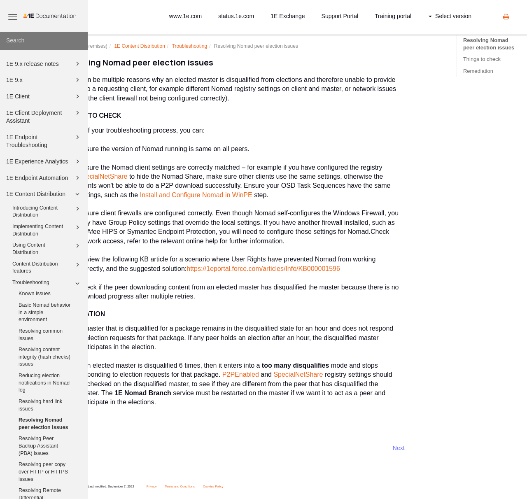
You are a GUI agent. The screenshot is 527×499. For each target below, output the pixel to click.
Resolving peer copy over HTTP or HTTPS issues (43, 472)
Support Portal (340, 16)
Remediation (478, 71)
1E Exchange (287, 16)
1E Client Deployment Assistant (44, 116)
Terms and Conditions (217, 486)
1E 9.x (44, 79)
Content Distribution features (47, 267)
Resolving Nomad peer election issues (43, 423)
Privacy (189, 486)
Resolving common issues (41, 334)
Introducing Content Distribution (47, 211)
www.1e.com (185, 16)
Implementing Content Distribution (47, 230)
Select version (450, 16)
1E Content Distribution (44, 193)
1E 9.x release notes (44, 63)
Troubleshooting (47, 283)
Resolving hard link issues (40, 405)
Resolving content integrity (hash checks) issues (44, 357)
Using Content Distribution (47, 248)
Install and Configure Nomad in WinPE (233, 194)
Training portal (393, 16)
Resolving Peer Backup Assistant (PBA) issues (38, 446)
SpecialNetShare (140, 176)
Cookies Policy (250, 486)
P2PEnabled (277, 374)
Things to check (482, 59)
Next (436, 448)
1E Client (44, 96)
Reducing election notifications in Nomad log (44, 383)
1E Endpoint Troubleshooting (44, 141)
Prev (110, 448)
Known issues (35, 293)
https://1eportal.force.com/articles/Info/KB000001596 (301, 268)
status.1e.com (236, 16)
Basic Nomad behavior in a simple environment (45, 312)
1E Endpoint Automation (44, 177)
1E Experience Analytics (44, 161)
